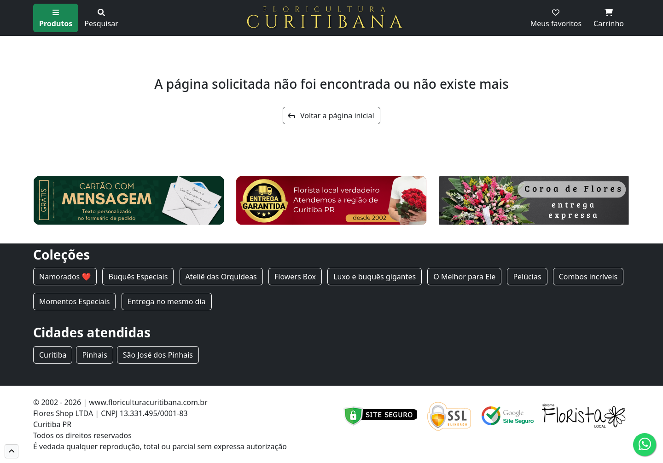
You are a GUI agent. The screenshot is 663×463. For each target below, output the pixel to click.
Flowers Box (295, 277)
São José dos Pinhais (158, 355)
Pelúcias (527, 277)
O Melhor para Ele (464, 277)
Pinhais (94, 355)
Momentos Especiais (74, 301)
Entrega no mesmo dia (167, 301)
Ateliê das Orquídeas (221, 277)
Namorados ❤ (65, 277)
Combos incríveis (588, 277)
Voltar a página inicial (331, 115)
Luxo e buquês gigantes (374, 277)
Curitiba (52, 355)
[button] (11, 451)
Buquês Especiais (138, 277)
